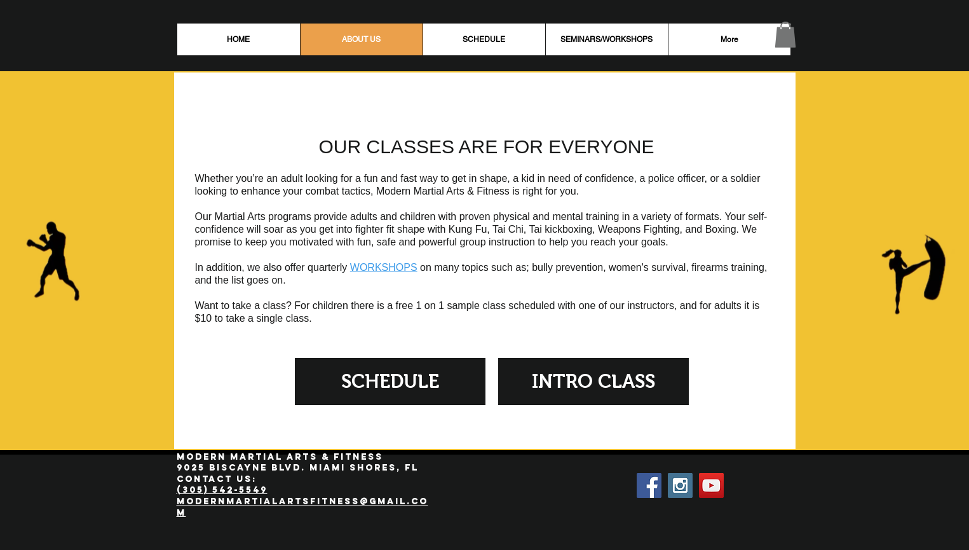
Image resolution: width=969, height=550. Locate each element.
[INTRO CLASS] (593, 381)
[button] (785, 35)
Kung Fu (468, 229)
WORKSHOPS (383, 267)
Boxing (720, 229)
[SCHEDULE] (390, 381)
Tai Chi (508, 229)
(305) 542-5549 (222, 490)
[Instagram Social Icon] (680, 485)
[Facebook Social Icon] (649, 485)
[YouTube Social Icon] (711, 485)
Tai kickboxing (560, 229)
